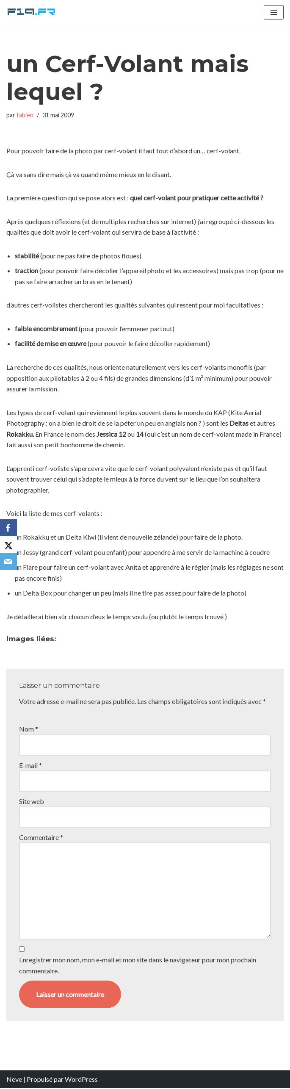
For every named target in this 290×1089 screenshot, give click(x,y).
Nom (28, 730)
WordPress (81, 1080)
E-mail (30, 766)
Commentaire (41, 838)
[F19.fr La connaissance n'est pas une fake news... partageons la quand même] (31, 12)
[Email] (8, 561)
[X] (8, 544)
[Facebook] (8, 527)
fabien (25, 115)
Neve (14, 1080)
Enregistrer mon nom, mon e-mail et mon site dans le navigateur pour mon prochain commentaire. (137, 965)
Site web (31, 802)
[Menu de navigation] (274, 12)
